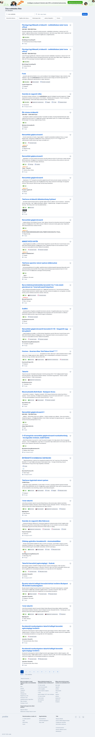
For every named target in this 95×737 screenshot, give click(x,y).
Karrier (24, 724)
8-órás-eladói (41, 698)
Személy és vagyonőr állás (32, 94)
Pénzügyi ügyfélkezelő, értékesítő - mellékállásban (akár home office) (45, 26)
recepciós (57, 701)
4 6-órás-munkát (41, 696)
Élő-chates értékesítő (30, 112)
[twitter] (79, 717)
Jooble (9, 734)
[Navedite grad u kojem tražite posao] (49, 14)
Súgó (24, 720)
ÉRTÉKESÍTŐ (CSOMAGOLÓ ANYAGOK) (36, 458)
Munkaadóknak (42, 718)
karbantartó (57, 698)
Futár (24, 74)
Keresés (85, 14)
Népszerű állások (24, 709)
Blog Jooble (41, 722)
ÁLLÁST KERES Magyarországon (62, 720)
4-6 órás (40, 701)
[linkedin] (83, 717)
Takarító (25, 372)
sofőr (56, 692)
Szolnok (22, 688)
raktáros (57, 696)
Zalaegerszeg (23, 693)
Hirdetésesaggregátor (43, 720)
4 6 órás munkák (41, 685)
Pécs (21, 686)
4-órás (39, 692)
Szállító (25, 309)
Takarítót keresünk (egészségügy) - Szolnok (38, 563)
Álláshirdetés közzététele (75, 2)
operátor (57, 694)
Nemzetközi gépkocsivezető (32, 135)
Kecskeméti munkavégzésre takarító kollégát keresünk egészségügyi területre (42, 627)
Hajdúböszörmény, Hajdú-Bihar (26, 699)
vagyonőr (57, 687)
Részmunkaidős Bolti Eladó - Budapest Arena (38, 392)
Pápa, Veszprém (23, 701)
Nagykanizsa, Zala (24, 695)
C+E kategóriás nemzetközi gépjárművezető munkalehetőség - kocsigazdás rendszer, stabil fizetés (44, 437)
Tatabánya (22, 690)
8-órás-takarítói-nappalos (43, 690)
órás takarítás (41, 699)
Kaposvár (22, 692)
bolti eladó (57, 685)
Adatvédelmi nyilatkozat (61, 724)
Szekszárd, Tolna (24, 697)
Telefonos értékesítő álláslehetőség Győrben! (39, 199)
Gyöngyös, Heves (24, 703)
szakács (57, 688)
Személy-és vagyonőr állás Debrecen (35, 521)
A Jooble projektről (26, 718)
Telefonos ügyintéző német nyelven (35, 480)
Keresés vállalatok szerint (61, 729)
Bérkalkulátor (58, 731)
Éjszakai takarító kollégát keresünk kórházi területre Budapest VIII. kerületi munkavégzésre (45, 585)
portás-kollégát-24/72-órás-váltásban (46, 694)
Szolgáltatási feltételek (61, 722)
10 (57, 671)
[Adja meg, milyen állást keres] (19, 14)
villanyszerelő (58, 690)
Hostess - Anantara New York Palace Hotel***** (40, 351)
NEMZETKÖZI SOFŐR (30, 241)
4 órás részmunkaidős (42, 687)
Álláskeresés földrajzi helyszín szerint (28, 711)
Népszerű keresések (26, 678)
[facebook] (76, 717)
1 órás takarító (27, 501)
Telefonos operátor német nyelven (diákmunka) (39, 263)
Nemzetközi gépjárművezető (32, 178)
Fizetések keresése (60, 727)
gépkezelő (57, 699)
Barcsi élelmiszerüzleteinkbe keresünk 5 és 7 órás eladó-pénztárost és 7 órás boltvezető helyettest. (43, 286)
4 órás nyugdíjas (41, 688)
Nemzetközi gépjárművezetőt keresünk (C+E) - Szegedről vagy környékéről (45, 330)
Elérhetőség (25, 722)
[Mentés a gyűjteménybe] (70, 25)
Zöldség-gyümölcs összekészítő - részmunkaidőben (41, 541)
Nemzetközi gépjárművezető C (33, 412)
